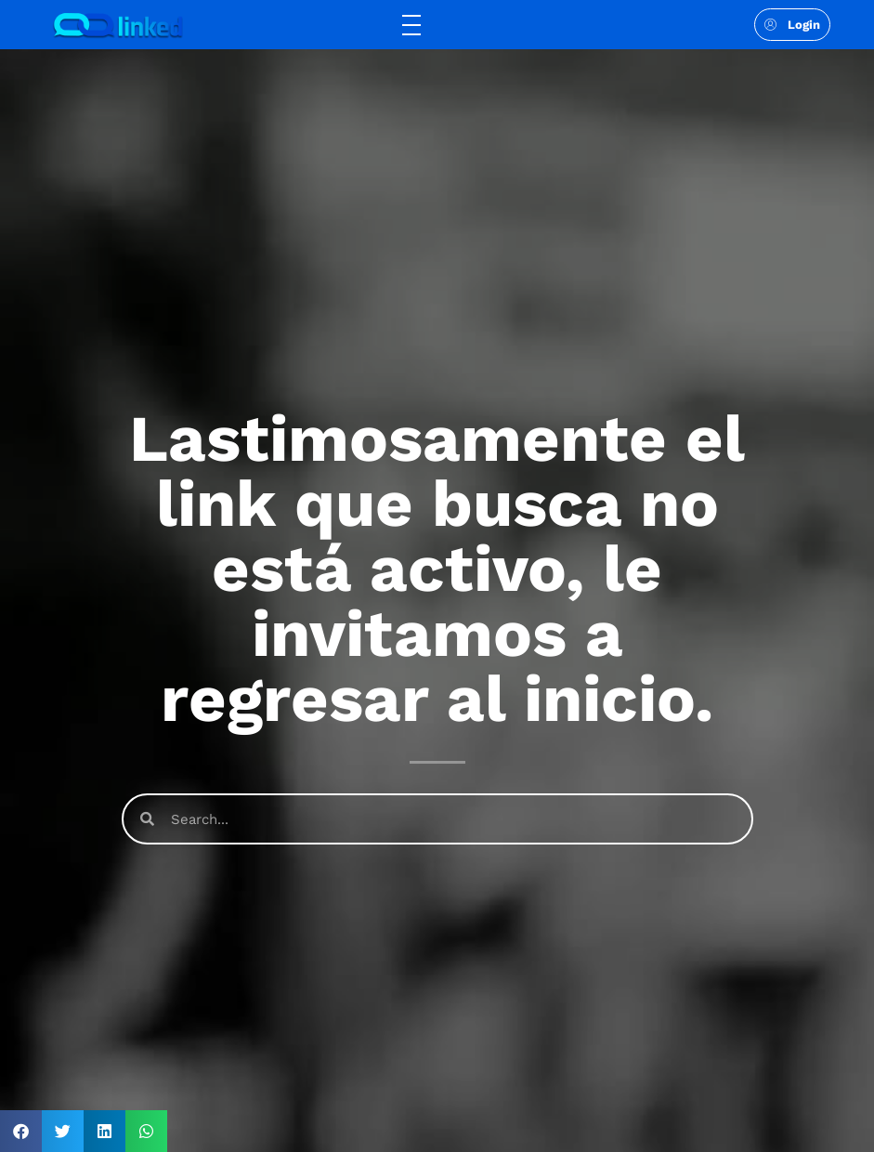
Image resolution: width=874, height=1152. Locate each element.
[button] (21, 1131)
